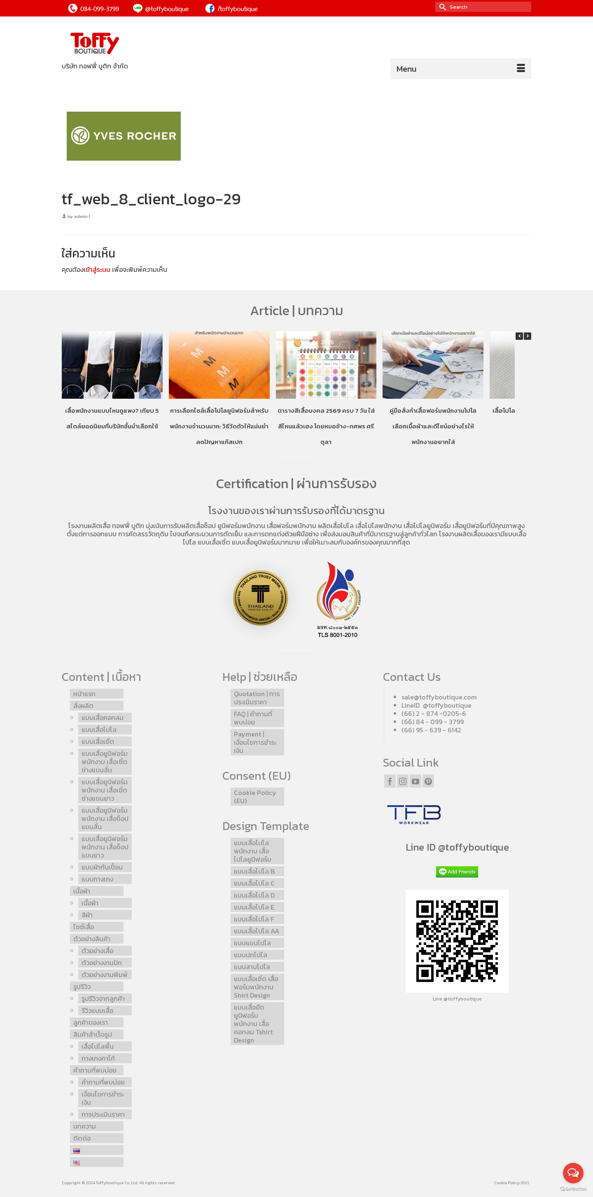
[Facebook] (390, 781)
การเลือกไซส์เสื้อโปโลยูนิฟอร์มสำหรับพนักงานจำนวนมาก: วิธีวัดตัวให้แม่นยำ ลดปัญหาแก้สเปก (219, 426)
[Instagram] (403, 781)
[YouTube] (415, 781)
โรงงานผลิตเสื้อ (89, 526)
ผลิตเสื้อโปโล (336, 526)
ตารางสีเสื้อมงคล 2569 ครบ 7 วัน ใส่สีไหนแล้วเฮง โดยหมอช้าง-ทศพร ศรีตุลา (326, 426)
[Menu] (460, 68)
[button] (527, 336)
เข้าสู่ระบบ (97, 269)
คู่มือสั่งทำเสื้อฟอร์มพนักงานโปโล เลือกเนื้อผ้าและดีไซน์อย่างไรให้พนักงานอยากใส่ (433, 426)
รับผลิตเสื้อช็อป (195, 526)
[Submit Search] (441, 7)
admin (81, 216)
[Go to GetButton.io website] (573, 1188)
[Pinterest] (428, 781)
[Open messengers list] (573, 1173)
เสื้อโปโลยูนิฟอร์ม (427, 526)
